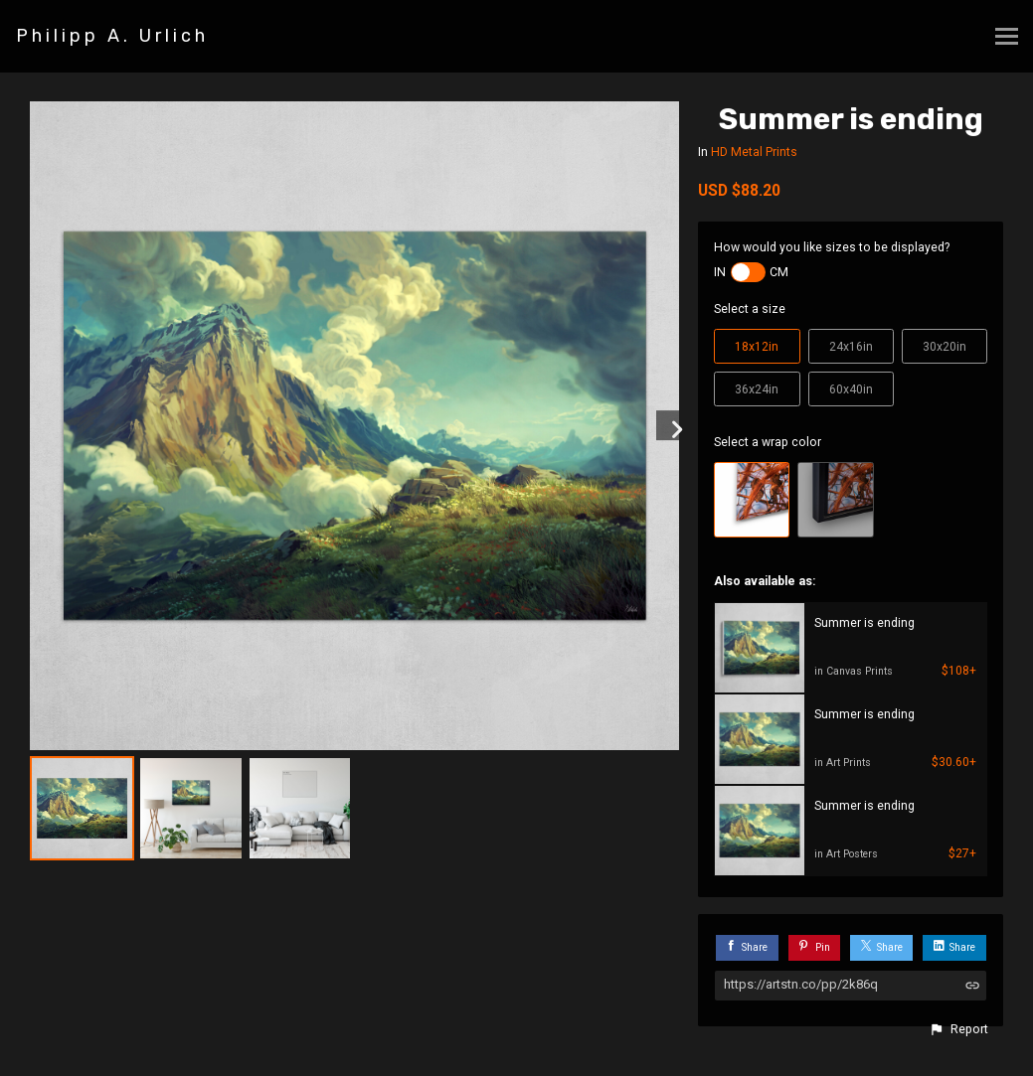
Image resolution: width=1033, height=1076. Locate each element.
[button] (958, 1029)
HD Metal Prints (754, 152)
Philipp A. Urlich (112, 36)
